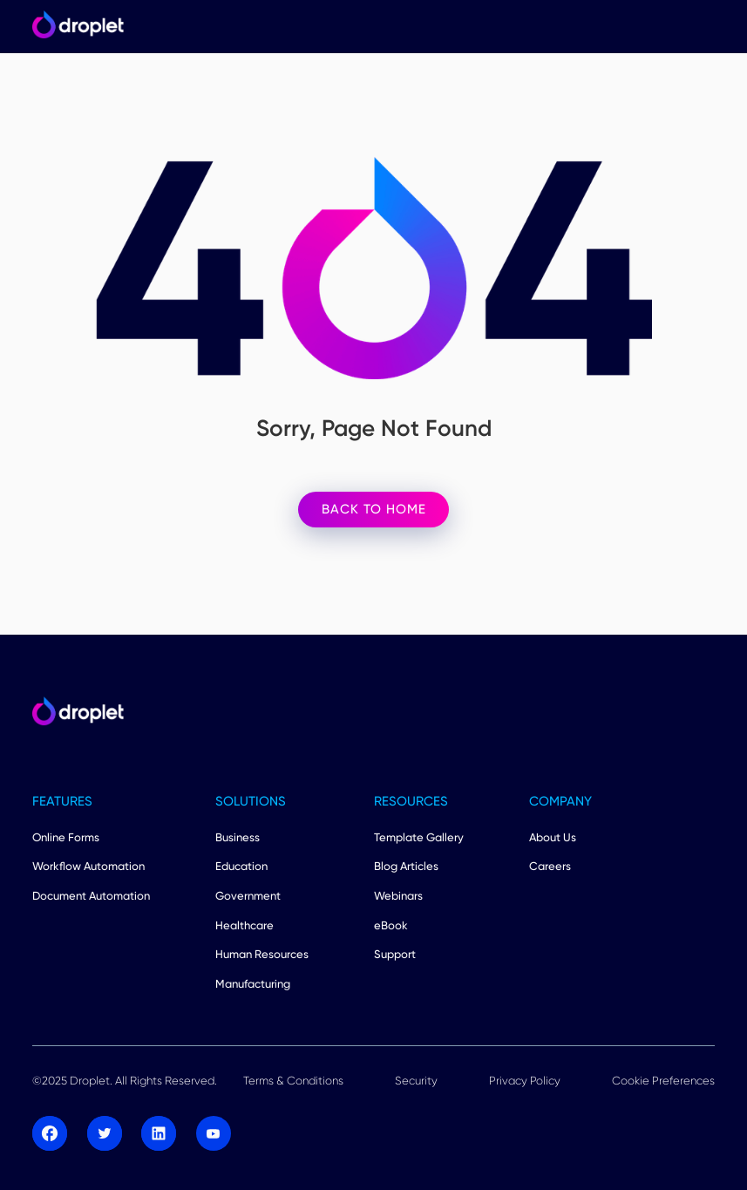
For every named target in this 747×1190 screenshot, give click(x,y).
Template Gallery (419, 837)
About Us (552, 837)
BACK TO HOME (374, 509)
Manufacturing (252, 983)
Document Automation (91, 895)
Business (237, 837)
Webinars (398, 895)
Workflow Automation (88, 866)
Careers (550, 866)
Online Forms (65, 837)
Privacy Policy (524, 1080)
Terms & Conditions (293, 1080)
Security (416, 1080)
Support (395, 954)
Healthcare (244, 925)
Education (241, 866)
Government (248, 895)
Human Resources (262, 954)
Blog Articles (406, 866)
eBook (391, 925)
